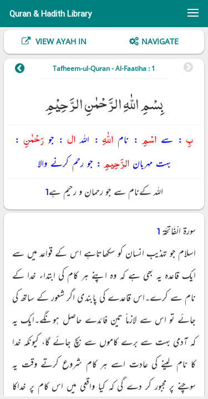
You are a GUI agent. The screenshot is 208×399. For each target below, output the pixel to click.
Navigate (160, 41)
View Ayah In (60, 41)
